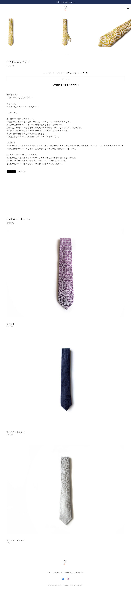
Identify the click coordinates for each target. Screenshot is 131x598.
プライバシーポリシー (55, 572)
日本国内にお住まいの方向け (65, 85)
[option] (65, 32)
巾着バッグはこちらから (65, 2)
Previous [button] (4, 32)
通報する (22, 171)
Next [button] (127, 32)
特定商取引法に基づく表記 (74, 572)
